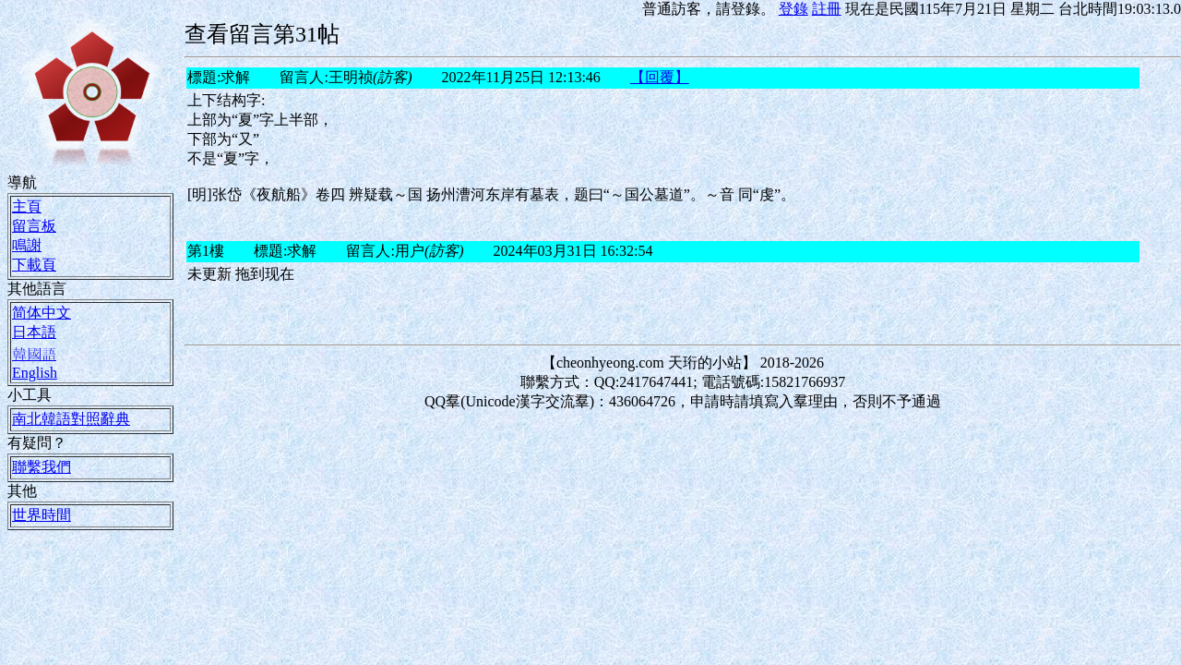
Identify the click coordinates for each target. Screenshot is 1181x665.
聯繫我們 (41, 466)
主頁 (27, 206)
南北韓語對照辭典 (71, 418)
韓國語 (34, 353)
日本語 (34, 331)
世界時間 (41, 514)
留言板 (34, 225)
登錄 (793, 8)
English (34, 372)
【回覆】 (659, 76)
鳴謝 (27, 244)
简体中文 (41, 312)
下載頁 (34, 264)
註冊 (826, 8)
